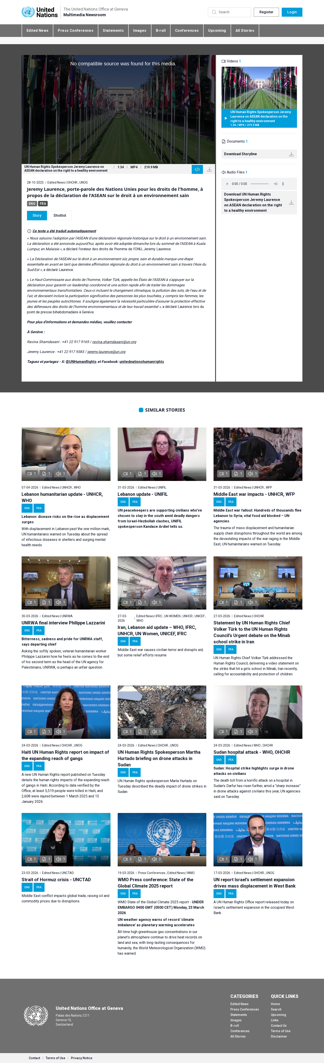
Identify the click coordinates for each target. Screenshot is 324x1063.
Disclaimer (279, 1036)
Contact (34, 1058)
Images (139, 30)
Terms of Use (280, 1031)
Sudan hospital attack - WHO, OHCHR (252, 752)
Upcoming (217, 30)
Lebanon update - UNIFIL (143, 494)
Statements (113, 30)
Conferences (187, 30)
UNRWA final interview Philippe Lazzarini (63, 623)
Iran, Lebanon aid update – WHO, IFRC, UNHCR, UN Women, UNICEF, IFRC (157, 630)
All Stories (245, 30)
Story (37, 215)
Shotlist (60, 215)
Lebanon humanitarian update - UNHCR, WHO (62, 497)
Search (276, 1009)
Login (292, 12)
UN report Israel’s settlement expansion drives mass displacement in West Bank (255, 883)
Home (275, 1004)
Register (266, 12)
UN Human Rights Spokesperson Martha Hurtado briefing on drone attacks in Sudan (159, 758)
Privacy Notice (81, 1058)
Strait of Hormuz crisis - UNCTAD (56, 879)
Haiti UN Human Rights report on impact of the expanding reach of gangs (65, 755)
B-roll (161, 30)
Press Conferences (75, 30)
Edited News (37, 30)
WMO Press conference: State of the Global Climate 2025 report (155, 883)
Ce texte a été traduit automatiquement (64, 231)
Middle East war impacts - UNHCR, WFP (254, 494)
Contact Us (279, 1025)
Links (275, 1020)
